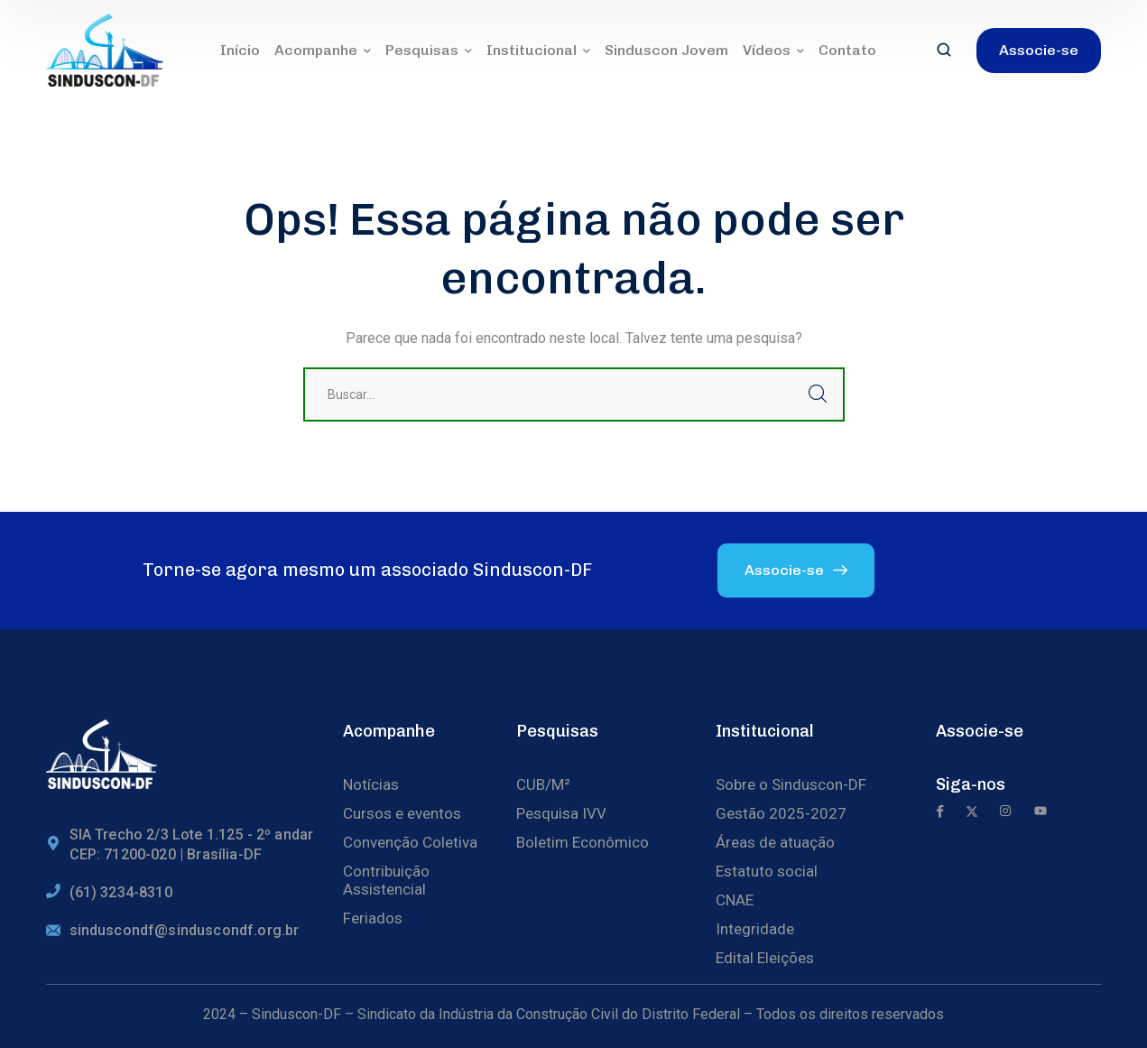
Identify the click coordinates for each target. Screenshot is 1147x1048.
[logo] (104, 49)
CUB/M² (543, 784)
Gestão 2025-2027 (781, 813)
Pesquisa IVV (561, 813)
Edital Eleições (765, 958)
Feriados (372, 918)
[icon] (940, 812)
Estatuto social (767, 871)
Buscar (817, 394)
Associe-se (979, 731)
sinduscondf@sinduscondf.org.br (184, 930)
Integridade (755, 929)
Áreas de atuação (775, 842)
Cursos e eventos (402, 813)
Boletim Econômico (582, 842)
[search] (944, 51)
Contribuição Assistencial (386, 880)
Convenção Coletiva (410, 842)
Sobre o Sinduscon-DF (791, 784)
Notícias (371, 784)
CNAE (735, 900)
